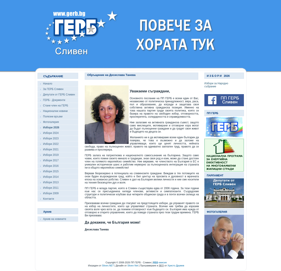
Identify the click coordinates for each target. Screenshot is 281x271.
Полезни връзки (53, 116)
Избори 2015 (51, 171)
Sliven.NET (108, 265)
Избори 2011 (51, 187)
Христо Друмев (176, 265)
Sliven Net (132, 265)
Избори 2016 (51, 165)
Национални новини (55, 111)
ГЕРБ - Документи (54, 100)
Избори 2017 (51, 160)
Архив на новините (54, 219)
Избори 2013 (51, 182)
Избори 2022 (51, 143)
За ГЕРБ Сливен (53, 89)
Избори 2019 (51, 154)
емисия (160, 262)
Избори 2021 (51, 149)
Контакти (48, 198)
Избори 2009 (51, 193)
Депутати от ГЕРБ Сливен (59, 94)
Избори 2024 (51, 133)
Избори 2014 (51, 176)
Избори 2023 (51, 138)
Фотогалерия (51, 122)
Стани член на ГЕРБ (55, 105)
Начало (47, 83)
